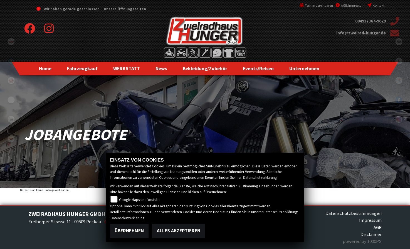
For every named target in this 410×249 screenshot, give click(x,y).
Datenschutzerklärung (260, 177)
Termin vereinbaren (316, 5)
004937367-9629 (370, 21)
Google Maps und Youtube (139, 199)
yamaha (11, 80)
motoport (11, 138)
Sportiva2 (11, 61)
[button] (82, 68)
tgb (11, 41)
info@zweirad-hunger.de (361, 33)
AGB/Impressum (350, 5)
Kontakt (375, 5)
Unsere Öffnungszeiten (124, 8)
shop (11, 119)
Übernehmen (129, 231)
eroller (11, 100)
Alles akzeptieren (178, 231)
